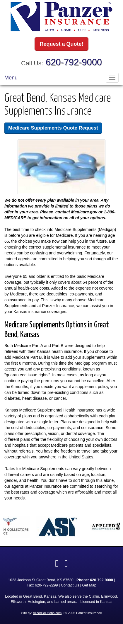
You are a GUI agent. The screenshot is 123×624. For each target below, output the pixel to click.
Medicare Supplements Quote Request (53, 128)
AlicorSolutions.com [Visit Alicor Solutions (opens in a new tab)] (47, 613)
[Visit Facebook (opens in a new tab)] (57, 563)
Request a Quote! (61, 44)
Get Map (89, 585)
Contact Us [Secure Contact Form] (70, 585)
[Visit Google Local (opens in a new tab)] (66, 563)
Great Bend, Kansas (39, 596)
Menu (11, 78)
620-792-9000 (74, 62)
